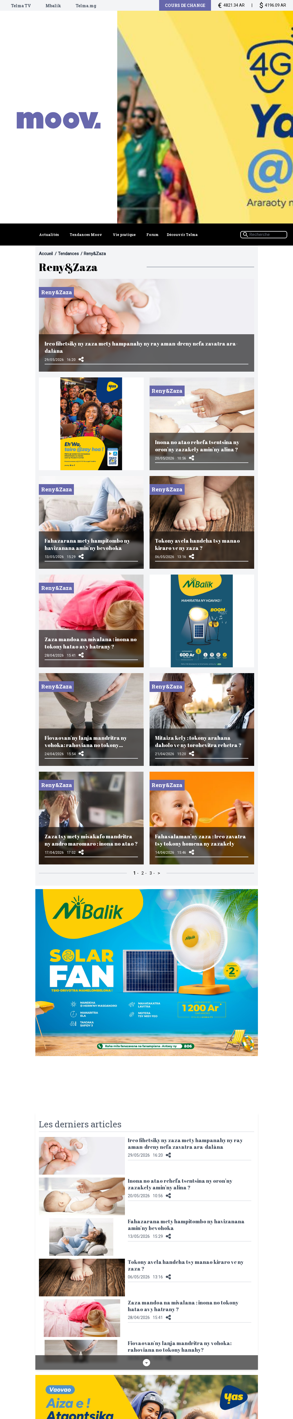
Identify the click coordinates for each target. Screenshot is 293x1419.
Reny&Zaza (95, 253)
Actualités (48, 235)
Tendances (68, 253)
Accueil (46, 253)
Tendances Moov (86, 235)
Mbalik (53, 5)
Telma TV (21, 5)
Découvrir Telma (182, 235)
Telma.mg (86, 5)
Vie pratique (124, 235)
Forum (152, 235)
